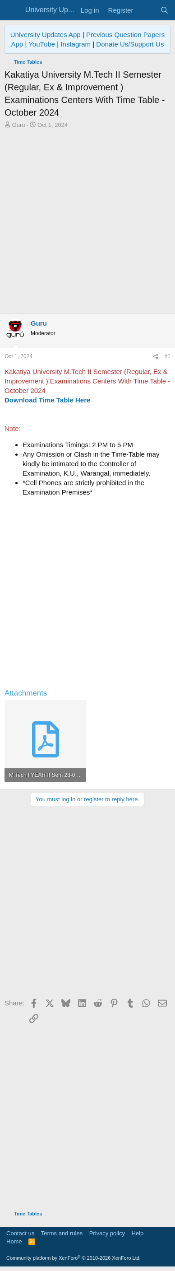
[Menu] (12, 10)
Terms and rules (62, 1233)
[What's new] (146, 10)
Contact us (20, 1233)
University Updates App (45, 34)
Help (138, 1233)
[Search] (164, 10)
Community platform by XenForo (73, 1258)
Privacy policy (107, 1233)
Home (14, 1241)
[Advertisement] (87, 221)
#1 (167, 356)
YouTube (41, 44)
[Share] (155, 356)
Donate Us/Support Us (130, 44)
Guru (18, 124)
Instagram (75, 44)
